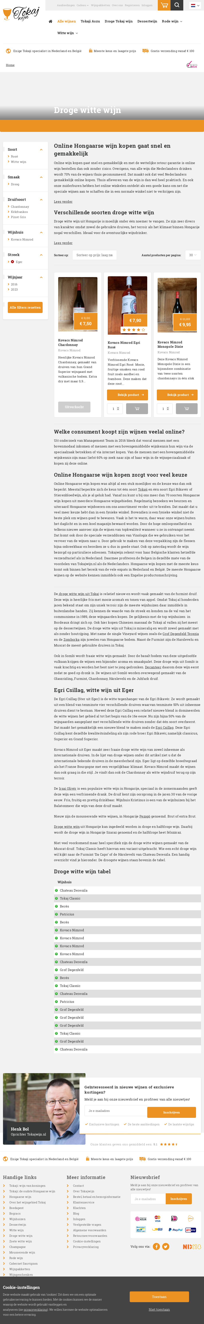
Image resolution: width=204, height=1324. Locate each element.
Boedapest (16, 1209)
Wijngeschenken (21, 1276)
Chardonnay (20, 207)
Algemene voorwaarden (89, 1232)
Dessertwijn (147, 21)
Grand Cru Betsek (106, 1035)
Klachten (79, 1209)
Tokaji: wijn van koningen (27, 1187)
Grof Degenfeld (72, 971)
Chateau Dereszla (73, 887)
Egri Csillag (165, 724)
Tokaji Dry (100, 995)
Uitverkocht (78, 404)
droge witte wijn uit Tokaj (78, 591)
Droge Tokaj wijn (119, 21)
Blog (76, 1215)
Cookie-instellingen (87, 1243)
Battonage (100, 927)
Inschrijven (171, 1113)
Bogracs (15, 1215)
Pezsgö (144, 813)
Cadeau (81, 5)
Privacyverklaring (86, 1248)
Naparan (98, 919)
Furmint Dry (101, 1003)
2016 (14, 284)
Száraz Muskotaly (106, 987)
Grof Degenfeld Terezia (181, 631)
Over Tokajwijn (83, 1193)
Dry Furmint (101, 963)
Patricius (67, 911)
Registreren (132, 5)
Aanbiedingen (66, 5)
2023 (14, 289)
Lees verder (63, 201)
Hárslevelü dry (103, 887)
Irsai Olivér (67, 785)
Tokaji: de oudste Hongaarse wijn (32, 1193)
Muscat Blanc (102, 1043)
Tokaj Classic (70, 895)
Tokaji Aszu (90, 21)
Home (10, 65)
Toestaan (159, 1296)
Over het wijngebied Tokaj (27, 1204)
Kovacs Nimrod (22, 239)
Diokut (97, 903)
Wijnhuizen (17, 1221)
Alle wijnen (66, 21)
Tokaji (143, 486)
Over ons (117, 5)
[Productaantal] (115, 405)
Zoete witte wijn (20, 1243)
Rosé (14, 156)
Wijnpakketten (100, 5)
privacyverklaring (35, 1309)
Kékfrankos (19, 212)
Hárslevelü (100, 971)
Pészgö (97, 911)
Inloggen (147, 5)
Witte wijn (65, 33)
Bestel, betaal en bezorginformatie (97, 1198)
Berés (64, 903)
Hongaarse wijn (20, 1198)
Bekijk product (130, 392)
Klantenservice (83, 1204)
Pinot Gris (18, 217)
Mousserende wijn (22, 1254)
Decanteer (153, 664)
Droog (15, 184)
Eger (19, 262)
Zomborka (71, 636)
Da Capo (98, 895)
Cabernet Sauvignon (23, 1265)
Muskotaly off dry (106, 1051)
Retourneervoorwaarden (90, 1237)
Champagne (17, 1248)
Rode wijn (170, 21)
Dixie (96, 943)
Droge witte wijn (67, 823)
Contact (78, 1187)
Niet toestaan (159, 1309)
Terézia (97, 1019)
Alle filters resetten (25, 307)
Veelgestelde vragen (87, 1226)
